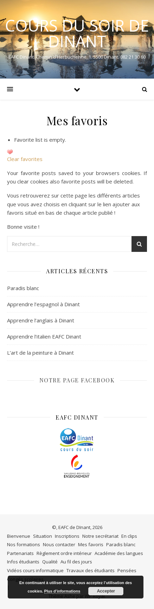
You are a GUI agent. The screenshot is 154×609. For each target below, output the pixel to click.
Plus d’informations (62, 591)
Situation (42, 536)
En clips (129, 536)
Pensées (126, 570)
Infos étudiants (23, 561)
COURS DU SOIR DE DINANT (77, 33)
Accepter (106, 591)
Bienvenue (18, 536)
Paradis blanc (23, 288)
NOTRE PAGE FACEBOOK (77, 380)
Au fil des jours (76, 561)
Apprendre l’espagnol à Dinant (43, 304)
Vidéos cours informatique (35, 570)
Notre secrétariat (100, 536)
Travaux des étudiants (90, 570)
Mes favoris (90, 544)
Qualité (50, 561)
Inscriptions (67, 536)
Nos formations (23, 544)
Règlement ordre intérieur (64, 553)
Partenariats (20, 553)
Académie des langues (119, 553)
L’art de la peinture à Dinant (40, 352)
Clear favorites (25, 158)
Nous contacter (59, 544)
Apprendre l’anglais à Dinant (40, 320)
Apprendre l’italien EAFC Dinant (44, 336)
